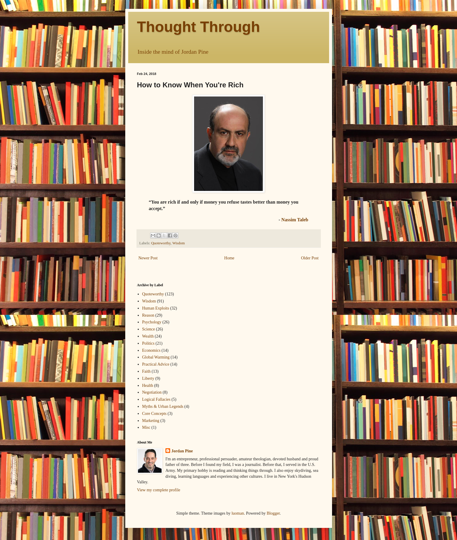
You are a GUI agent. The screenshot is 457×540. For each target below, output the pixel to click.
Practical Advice (155, 364)
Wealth (148, 336)
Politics (148, 343)
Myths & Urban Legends (162, 406)
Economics (151, 350)
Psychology (151, 322)
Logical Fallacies (156, 399)
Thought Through (198, 27)
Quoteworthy (161, 243)
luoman (238, 513)
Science (148, 329)
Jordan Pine (182, 451)
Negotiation (152, 392)
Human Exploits (155, 308)
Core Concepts (154, 413)
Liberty (148, 378)
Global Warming (156, 357)
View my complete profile (158, 490)
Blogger (273, 513)
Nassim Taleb (294, 219)
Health (147, 385)
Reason (148, 315)
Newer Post (148, 258)
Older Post (310, 258)
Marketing (150, 420)
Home (229, 258)
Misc (146, 427)
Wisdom (178, 243)
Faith (146, 371)
